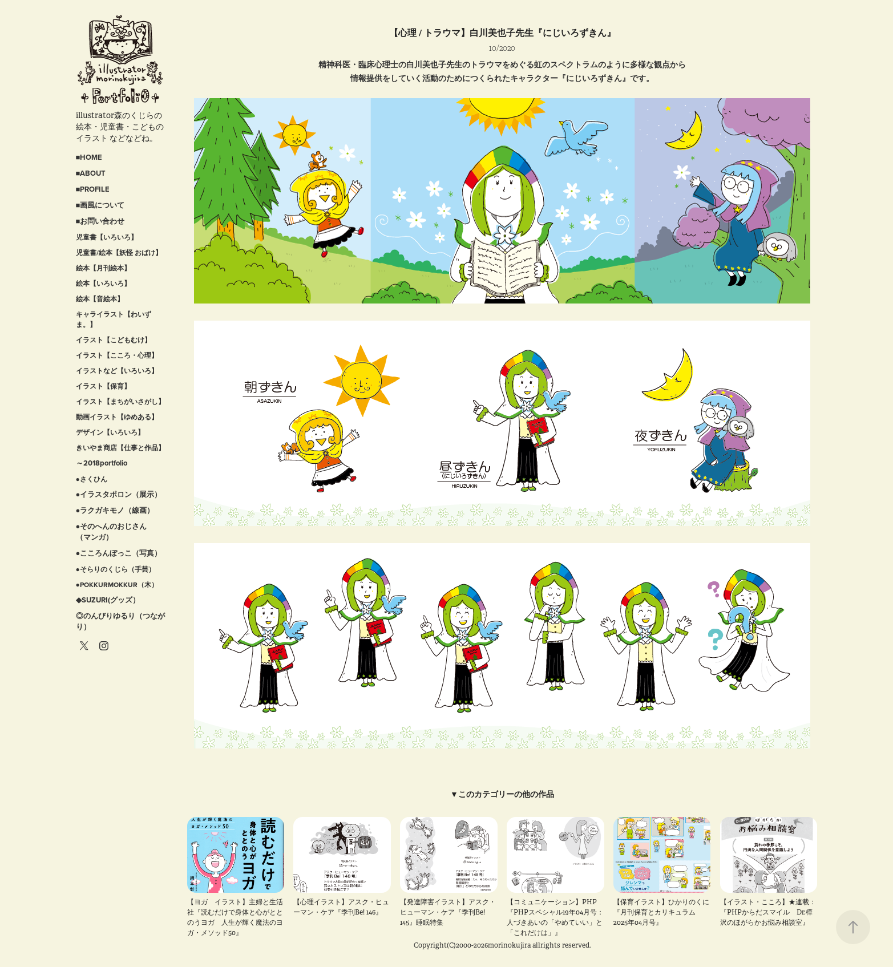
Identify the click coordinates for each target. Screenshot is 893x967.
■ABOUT (91, 173)
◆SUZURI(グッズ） (108, 599)
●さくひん (91, 479)
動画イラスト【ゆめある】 (117, 417)
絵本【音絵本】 (100, 299)
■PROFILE (93, 189)
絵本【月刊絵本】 (103, 268)
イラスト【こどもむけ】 (113, 340)
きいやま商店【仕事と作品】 (120, 447)
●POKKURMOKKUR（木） (117, 584)
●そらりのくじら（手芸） (115, 569)
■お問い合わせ (100, 221)
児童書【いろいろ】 (107, 237)
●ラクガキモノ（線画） (115, 510)
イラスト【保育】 (103, 386)
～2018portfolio (101, 463)
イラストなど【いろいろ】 (117, 370)
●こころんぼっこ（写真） (119, 553)
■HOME (89, 157)
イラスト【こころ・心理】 (117, 355)
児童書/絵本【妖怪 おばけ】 (119, 252)
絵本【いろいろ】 (103, 283)
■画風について (100, 205)
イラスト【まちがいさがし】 (120, 401)
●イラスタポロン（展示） (119, 494)
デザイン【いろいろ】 (110, 432)
